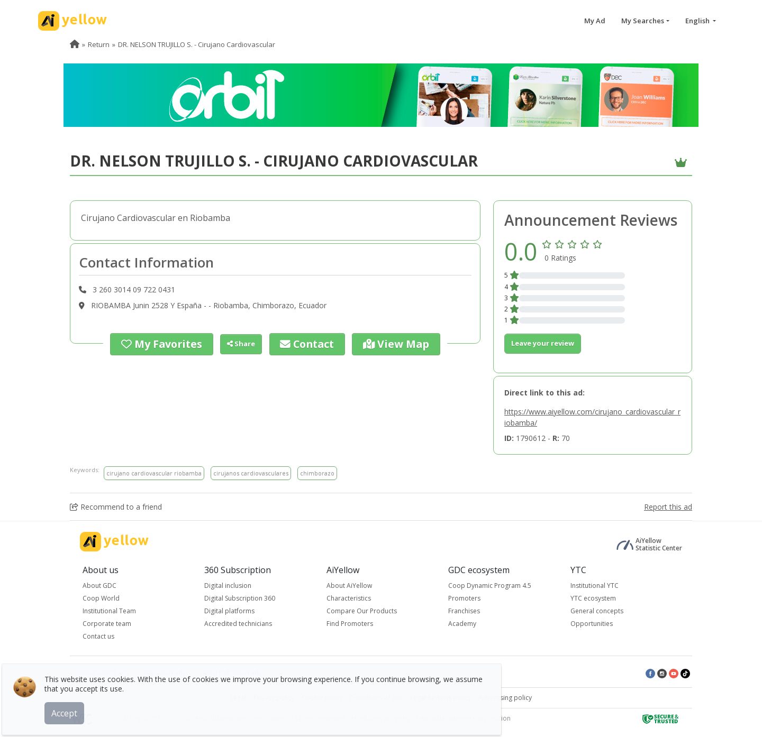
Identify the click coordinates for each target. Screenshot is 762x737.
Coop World (101, 598)
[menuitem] (74, 44)
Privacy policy (273, 697)
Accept (73, 705)
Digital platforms (229, 610)
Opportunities (591, 623)
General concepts (596, 610)
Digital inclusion (227, 585)
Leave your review (542, 343)
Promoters (464, 598)
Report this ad (668, 507)
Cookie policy (322, 697)
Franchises (464, 610)
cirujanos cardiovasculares (250, 473)
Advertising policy (505, 697)
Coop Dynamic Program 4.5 (489, 585)
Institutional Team (109, 610)
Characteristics (348, 598)
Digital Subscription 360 (239, 598)
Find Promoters (349, 623)
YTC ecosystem (593, 598)
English (698, 20)
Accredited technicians (238, 623)
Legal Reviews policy (440, 697)
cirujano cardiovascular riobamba (154, 473)
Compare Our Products (361, 610)
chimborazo (317, 473)
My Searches (642, 20)
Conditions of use (376, 697)
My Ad (594, 20)
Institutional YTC (594, 585)
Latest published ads (230, 672)
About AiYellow (349, 585)
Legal (238, 697)
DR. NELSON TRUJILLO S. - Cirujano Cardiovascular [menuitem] (196, 44)
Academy (462, 623)
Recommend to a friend (116, 507)
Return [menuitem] (99, 44)
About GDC (99, 585)
